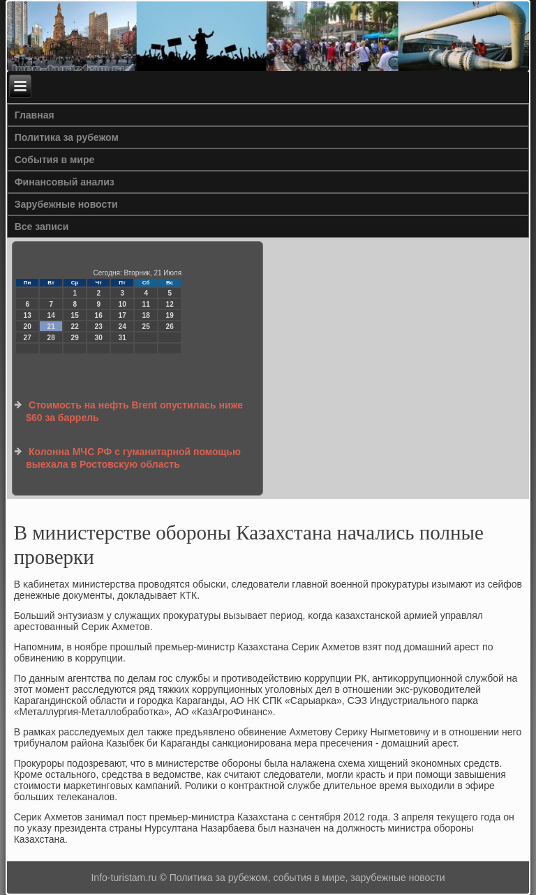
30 (99, 338)
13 (27, 315)
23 (99, 326)
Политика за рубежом (67, 137)
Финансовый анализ (64, 182)
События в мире (55, 159)
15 (75, 315)
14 (51, 315)
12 (170, 304)
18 (146, 315)
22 (75, 326)
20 (27, 326)
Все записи (42, 226)
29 (75, 338)
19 (170, 315)
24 (122, 326)
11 (146, 304)
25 (146, 326)
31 (122, 338)
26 (170, 326)
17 (122, 315)
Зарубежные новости (66, 204)
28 (51, 338)
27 (27, 338)
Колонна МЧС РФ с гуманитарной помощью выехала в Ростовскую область (133, 458)
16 (99, 315)
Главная (34, 115)
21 (51, 326)
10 (122, 304)
